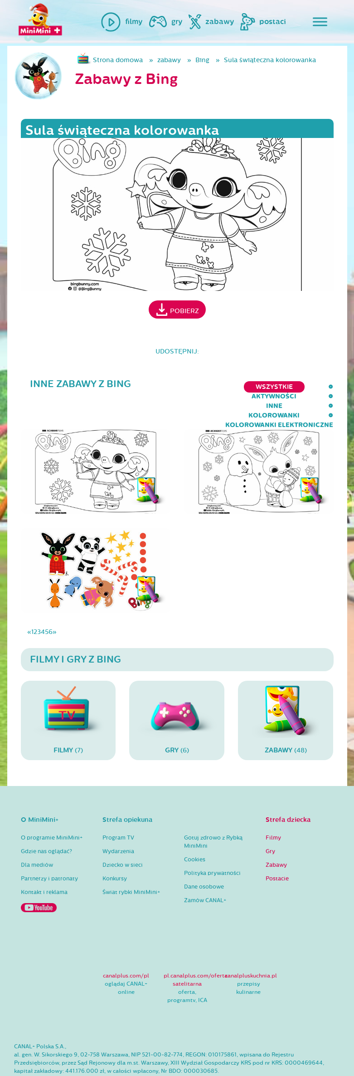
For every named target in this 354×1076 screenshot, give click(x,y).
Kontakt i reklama (44, 863)
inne (135, 387)
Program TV (118, 808)
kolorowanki (184, 387)
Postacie (277, 849)
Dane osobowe (204, 857)
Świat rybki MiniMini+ (131, 863)
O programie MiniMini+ (51, 808)
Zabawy (276, 836)
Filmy (273, 808)
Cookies (194, 830)
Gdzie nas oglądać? (46, 822)
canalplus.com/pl (126, 946)
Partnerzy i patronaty (49, 849)
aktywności (89, 387)
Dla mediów (37, 836)
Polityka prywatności (212, 844)
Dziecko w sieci (122, 836)
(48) (285, 691)
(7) (68, 691)
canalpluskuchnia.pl (251, 946)
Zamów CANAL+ (205, 871)
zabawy (169, 60)
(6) (177, 691)
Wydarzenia (118, 822)
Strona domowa (118, 60)
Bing (202, 60)
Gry (270, 822)
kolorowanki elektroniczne (279, 387)
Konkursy (114, 849)
